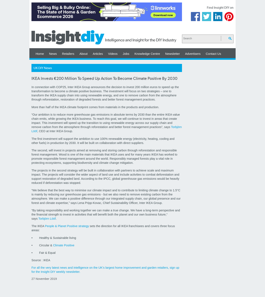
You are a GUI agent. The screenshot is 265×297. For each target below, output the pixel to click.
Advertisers (193, 53)
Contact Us (213, 53)
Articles (98, 53)
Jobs (126, 53)
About (84, 53)
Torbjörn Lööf (47, 218)
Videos (113, 53)
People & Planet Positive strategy (67, 226)
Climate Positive (63, 245)
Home (40, 53)
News (53, 53)
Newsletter (172, 53)
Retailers (68, 53)
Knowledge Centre (147, 53)
